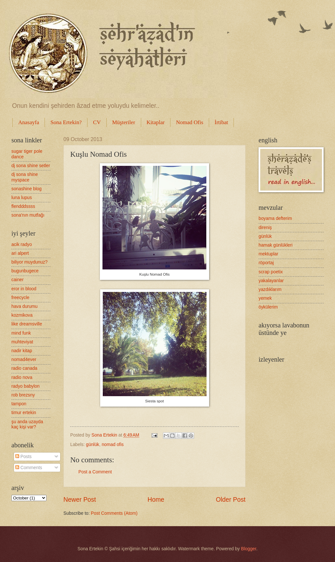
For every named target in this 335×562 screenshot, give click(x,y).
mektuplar (268, 254)
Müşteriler (123, 122)
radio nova (21, 377)
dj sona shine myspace (24, 177)
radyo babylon (25, 386)
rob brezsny (23, 395)
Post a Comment (95, 471)
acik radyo (21, 244)
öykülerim (268, 307)
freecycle (20, 297)
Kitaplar (156, 122)
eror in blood (23, 288)
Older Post (231, 499)
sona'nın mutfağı (28, 215)
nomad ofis (113, 444)
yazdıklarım (270, 289)
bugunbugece (25, 270)
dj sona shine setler (30, 165)
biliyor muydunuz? (29, 262)
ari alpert (20, 253)
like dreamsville (26, 324)
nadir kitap (21, 350)
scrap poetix (271, 271)
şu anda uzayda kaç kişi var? (27, 424)
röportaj (266, 262)
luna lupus (21, 197)
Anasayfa (28, 122)
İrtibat (221, 122)
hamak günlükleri (275, 245)
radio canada (24, 368)
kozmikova (22, 315)
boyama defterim (275, 218)
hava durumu (24, 306)
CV (97, 122)
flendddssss (23, 206)
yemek (265, 298)
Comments (28, 467)
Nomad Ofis (189, 122)
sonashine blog (26, 188)
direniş (265, 227)
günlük (92, 444)
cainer (17, 279)
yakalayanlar (271, 280)
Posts (23, 456)
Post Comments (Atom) (114, 513)
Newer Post (79, 499)
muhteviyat (22, 341)
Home (156, 499)
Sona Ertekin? (66, 122)
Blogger (248, 548)
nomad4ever (23, 359)
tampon (18, 403)
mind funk (21, 333)
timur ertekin (23, 412)
